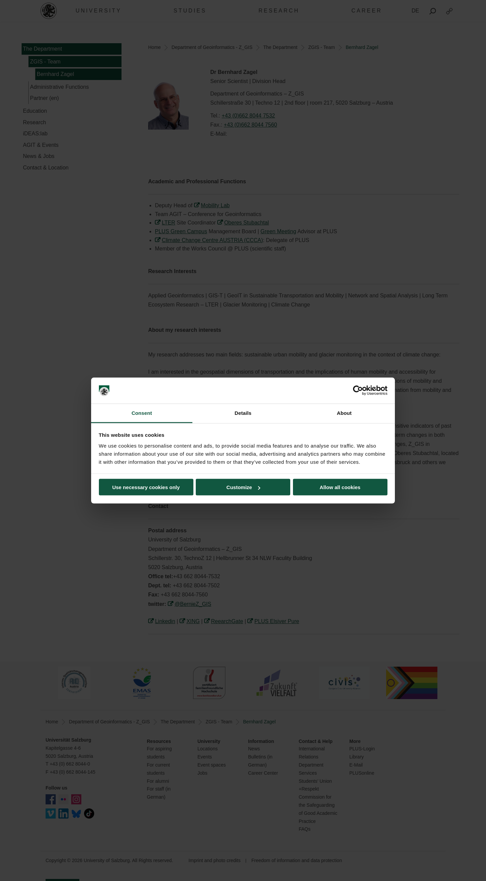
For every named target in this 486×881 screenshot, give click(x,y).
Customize (243, 487)
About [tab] (344, 413)
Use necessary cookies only (146, 487)
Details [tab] (243, 413)
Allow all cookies (340, 487)
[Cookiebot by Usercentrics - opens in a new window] (357, 390)
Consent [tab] (142, 413)
